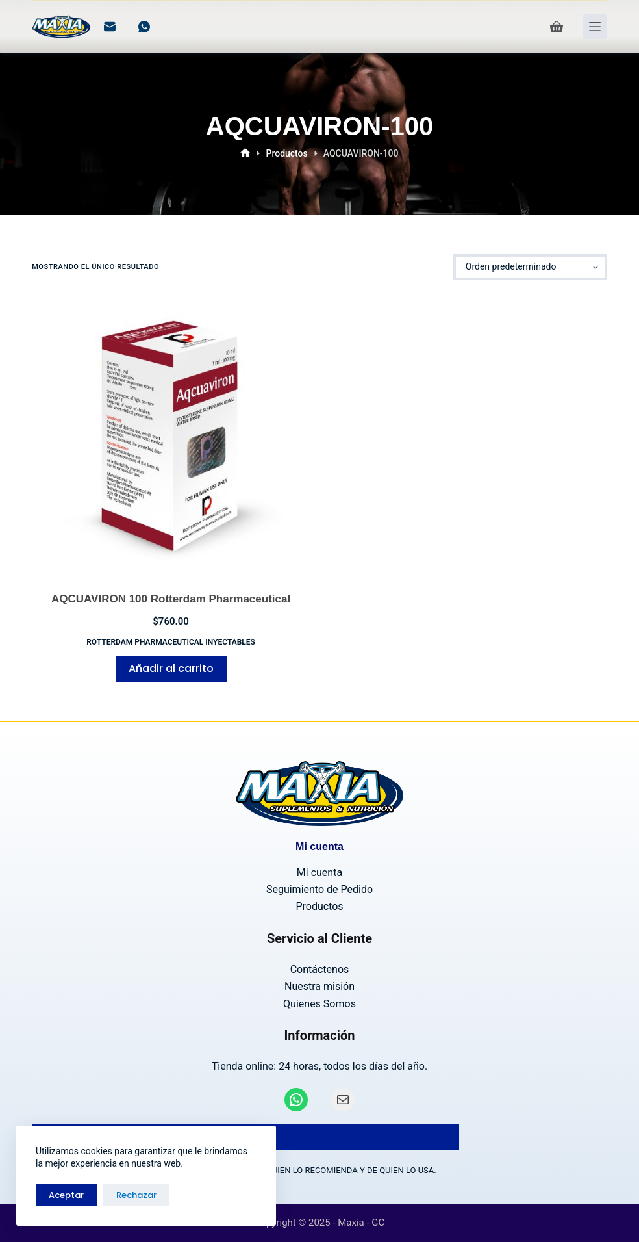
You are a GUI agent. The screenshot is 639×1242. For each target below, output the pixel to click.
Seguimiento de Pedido (319, 889)
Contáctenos (319, 969)
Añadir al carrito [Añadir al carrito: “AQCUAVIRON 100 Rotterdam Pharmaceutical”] (171, 668)
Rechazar (136, 1195)
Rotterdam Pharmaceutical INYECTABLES (170, 642)
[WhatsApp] (144, 26)
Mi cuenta (319, 872)
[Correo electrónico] (110, 26)
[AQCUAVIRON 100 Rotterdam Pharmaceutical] (171, 435)
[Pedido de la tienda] (530, 267)
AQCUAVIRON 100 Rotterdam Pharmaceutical (170, 599)
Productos (319, 906)
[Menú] (595, 26)
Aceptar (66, 1195)
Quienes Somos (319, 1004)
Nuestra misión (319, 986)
